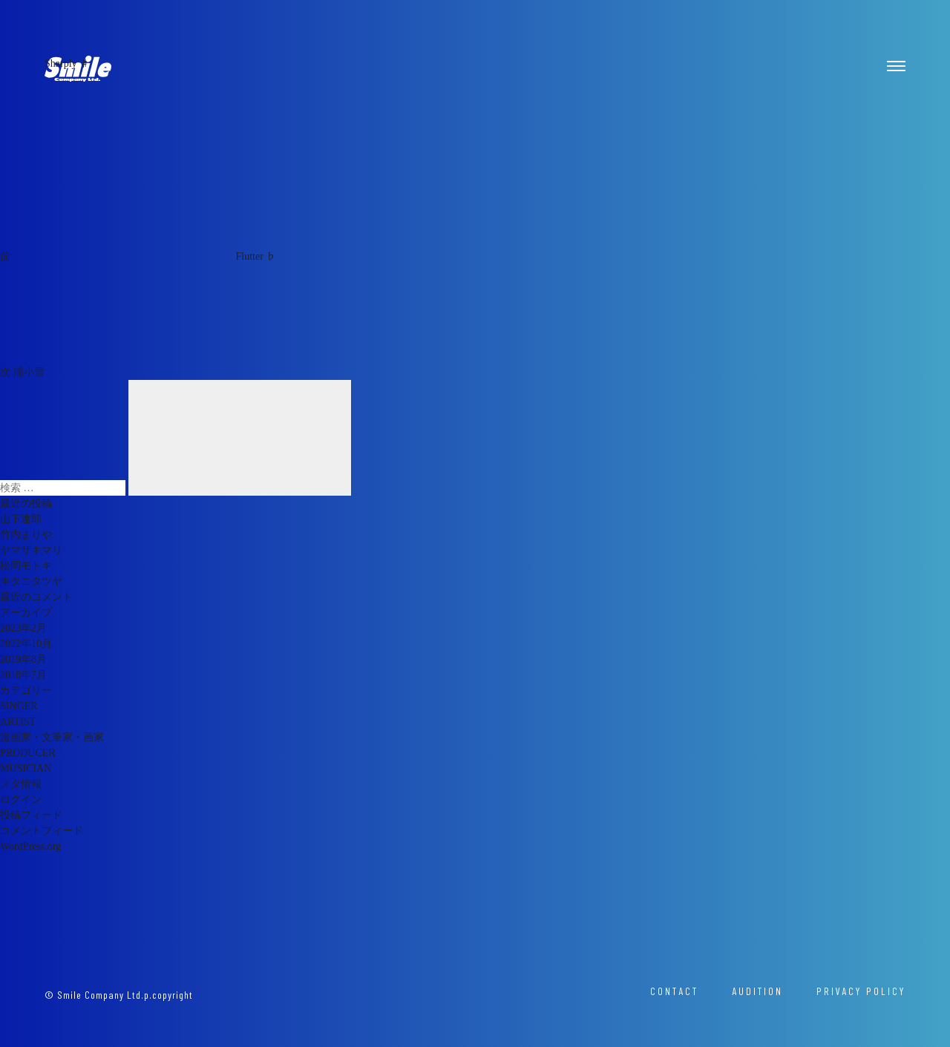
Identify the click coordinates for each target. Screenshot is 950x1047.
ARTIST (18, 721)
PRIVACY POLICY (860, 991)
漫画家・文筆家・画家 (52, 737)
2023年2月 (23, 628)
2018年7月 (23, 674)
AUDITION (757, 991)
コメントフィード (41, 830)
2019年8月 (23, 659)
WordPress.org (30, 846)
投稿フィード (31, 815)
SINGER (19, 706)
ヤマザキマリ (31, 550)
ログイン (21, 799)
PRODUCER (28, 752)
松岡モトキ (26, 565)
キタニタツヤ (31, 581)
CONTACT (674, 991)
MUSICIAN (25, 768)
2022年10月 (26, 643)
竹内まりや (26, 534)
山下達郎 (21, 519)
